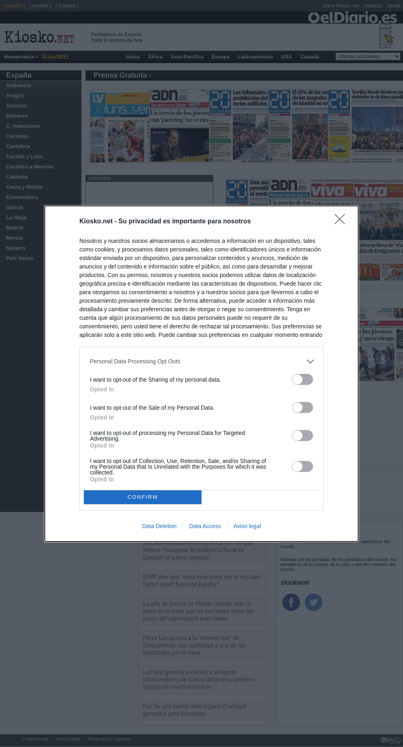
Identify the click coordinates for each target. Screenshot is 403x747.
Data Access (205, 526)
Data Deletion (159, 526)
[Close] (342, 221)
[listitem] (201, 361)
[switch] (302, 379)
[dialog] (201, 373)
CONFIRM (142, 497)
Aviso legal (247, 526)
